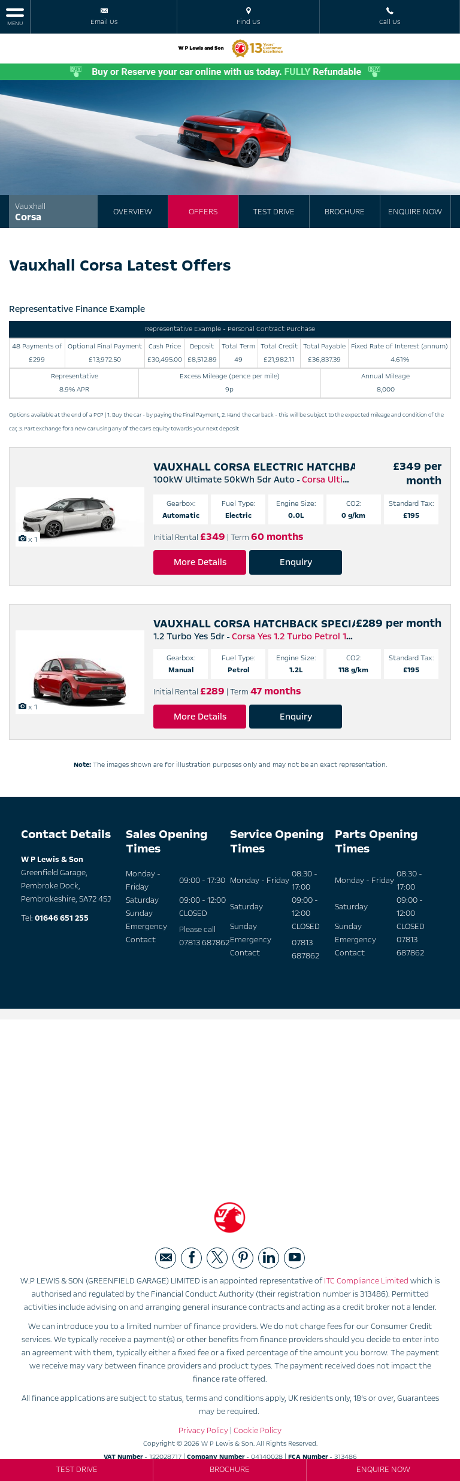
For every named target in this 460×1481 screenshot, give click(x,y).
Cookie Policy (258, 1430)
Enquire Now (415, 212)
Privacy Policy (203, 1430)
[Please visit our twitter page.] (217, 1258)
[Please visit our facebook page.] (191, 1258)
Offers (203, 212)
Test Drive (274, 212)
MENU (15, 16)
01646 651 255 (62, 918)
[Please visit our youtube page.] (294, 1258)
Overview (132, 212)
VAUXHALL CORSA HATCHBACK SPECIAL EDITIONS (286, 624)
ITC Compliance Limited (366, 1281)
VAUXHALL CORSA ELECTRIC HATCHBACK (262, 467)
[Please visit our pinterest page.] (242, 1258)
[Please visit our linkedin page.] (268, 1258)
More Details (200, 562)
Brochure (345, 212)
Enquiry (296, 562)
